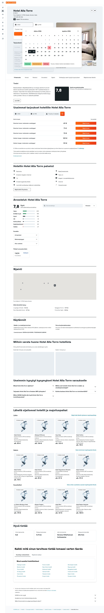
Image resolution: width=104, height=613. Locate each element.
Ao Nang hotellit (21, 571)
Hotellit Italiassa (39, 609)
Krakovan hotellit (46, 569)
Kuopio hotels (45, 576)
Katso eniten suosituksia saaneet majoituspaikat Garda (81, 485)
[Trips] (3, 34)
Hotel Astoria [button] (17, 435)
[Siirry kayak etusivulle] (11, 3)
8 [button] (45, 44)
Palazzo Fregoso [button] (39, 504)
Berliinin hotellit (21, 567)
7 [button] (41, 44)
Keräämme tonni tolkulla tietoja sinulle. (55, 598)
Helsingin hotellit (21, 564)
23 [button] (49, 51)
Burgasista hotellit (72, 569)
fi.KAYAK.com (16, 609)
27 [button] (37, 55)
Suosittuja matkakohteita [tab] (22, 555)
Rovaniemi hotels (21, 576)
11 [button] (29, 47)
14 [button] (41, 47)
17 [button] (25, 51)
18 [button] (29, 51)
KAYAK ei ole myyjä (55, 595)
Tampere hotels (46, 574)
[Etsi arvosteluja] (64, 205)
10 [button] (26, 47)
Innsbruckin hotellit (72, 571)
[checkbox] (21, 254)
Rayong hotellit (71, 567)
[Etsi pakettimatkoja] (3, 17)
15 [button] (45, 47)
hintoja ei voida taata (51, 590)
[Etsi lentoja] (3, 7)
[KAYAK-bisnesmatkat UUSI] (3, 29)
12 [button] (33, 47)
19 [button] (33, 51)
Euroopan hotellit (30, 609)
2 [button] (49, 40)
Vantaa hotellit (46, 571)
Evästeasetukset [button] (17, 156)
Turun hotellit (20, 569)
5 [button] (33, 44)
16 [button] (49, 47)
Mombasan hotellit (72, 564)
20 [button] (37, 51)
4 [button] (29, 44)
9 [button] (49, 44)
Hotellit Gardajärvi (57, 609)
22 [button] (45, 51)
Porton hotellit (46, 564)
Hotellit (22, 609)
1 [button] (45, 40)
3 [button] (66, 40)
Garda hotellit (66, 609)
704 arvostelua (24, 19)
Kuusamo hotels (72, 576)
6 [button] (37, 44)
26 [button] (33, 55)
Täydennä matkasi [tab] (36, 555)
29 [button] (45, 55)
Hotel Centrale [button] (80, 469)
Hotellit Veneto (48, 609)
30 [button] (49, 55)
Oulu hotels (20, 574)
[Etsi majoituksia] (3, 11)
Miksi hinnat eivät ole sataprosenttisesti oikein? (55, 601)
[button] (3, 2)
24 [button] (26, 55)
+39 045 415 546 (18, 17)
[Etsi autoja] (3, 14)
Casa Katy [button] (58, 435)
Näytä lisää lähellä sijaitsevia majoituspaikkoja (83, 415)
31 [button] (26, 59)
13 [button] (37, 47)
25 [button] (30, 55)
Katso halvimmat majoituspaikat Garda (86, 450)
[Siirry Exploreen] (3, 22)
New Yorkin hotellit (47, 567)
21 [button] (41, 51)
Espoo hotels (71, 574)
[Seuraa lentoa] (3, 26)
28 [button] (41, 55)
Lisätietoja (81, 148)
